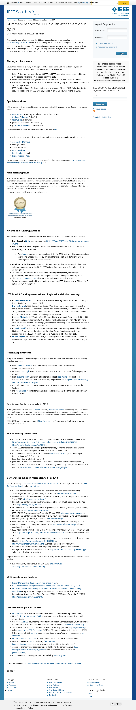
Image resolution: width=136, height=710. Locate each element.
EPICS (26, 621)
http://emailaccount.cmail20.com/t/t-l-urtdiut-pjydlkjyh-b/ (44, 467)
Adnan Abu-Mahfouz (21, 142)
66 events (36, 410)
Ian (13, 114)
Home (8, 2)
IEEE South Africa (23, 12)
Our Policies (54, 685)
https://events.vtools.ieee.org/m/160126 (29, 445)
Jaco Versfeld (63, 377)
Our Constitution (55, 682)
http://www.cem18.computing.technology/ (68, 549)
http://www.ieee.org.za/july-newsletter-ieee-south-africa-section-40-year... (53, 663)
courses (32, 641)
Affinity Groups (47, 2)
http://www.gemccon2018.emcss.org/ (28, 544)
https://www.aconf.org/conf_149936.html (38, 541)
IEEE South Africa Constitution (61, 692)
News (22, 2)
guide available (18, 652)
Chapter (25, 254)
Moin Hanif (20, 328)
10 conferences (44, 421)
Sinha (28, 241)
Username (100, 30)
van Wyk (25, 371)
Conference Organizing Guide (29, 616)
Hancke (24, 117)
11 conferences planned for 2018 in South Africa (40, 483)
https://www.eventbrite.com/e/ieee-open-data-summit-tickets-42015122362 (44, 442)
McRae (20, 114)
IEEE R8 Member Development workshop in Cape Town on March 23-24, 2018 (46, 585)
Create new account (106, 43)
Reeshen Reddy (19, 153)
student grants (60, 655)
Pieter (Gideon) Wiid (20, 156)
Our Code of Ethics (56, 690)
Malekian (25, 377)
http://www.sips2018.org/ (28, 532)
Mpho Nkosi (21, 391)
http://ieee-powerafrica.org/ (72, 513)
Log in (88, 2)
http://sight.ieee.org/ (77, 627)
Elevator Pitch (95, 682)
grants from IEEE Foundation (30, 630)
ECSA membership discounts (24, 638)
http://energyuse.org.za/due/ (29, 504)
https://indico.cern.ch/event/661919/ (27, 597)
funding (34, 633)
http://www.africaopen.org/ (64, 524)
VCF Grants (17, 613)
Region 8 (52, 695)
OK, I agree (116, 704)
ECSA (90, 696)
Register (80, 2)
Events (28, 2)
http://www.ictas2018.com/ (34, 499)
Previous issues (99, 109)
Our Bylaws (53, 687)
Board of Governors (58, 453)
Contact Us (94, 2)
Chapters (36, 2)
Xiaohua (16, 120)
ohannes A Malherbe (22, 125)
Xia (21, 120)
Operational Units (96, 685)
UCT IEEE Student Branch (27, 278)
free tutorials (49, 641)
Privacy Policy (27, 708)
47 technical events (56, 410)
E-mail (96, 95)
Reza (18, 377)
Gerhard (16, 117)
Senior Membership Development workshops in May (34, 583)
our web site (35, 486)
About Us (13, 2)
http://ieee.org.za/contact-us (18, 42)
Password (100, 37)
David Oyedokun (23, 300)
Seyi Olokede (21, 317)
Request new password (107, 47)
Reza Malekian (18, 150)
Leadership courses (20, 644)
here (55, 130)
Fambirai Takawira (24, 365)
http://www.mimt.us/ (67, 493)
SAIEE (90, 693)
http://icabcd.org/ (55, 518)
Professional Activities (64, 2)
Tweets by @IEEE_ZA (102, 117)
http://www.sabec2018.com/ (36, 510)
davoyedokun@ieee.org (73, 624)
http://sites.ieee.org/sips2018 (52, 532)
